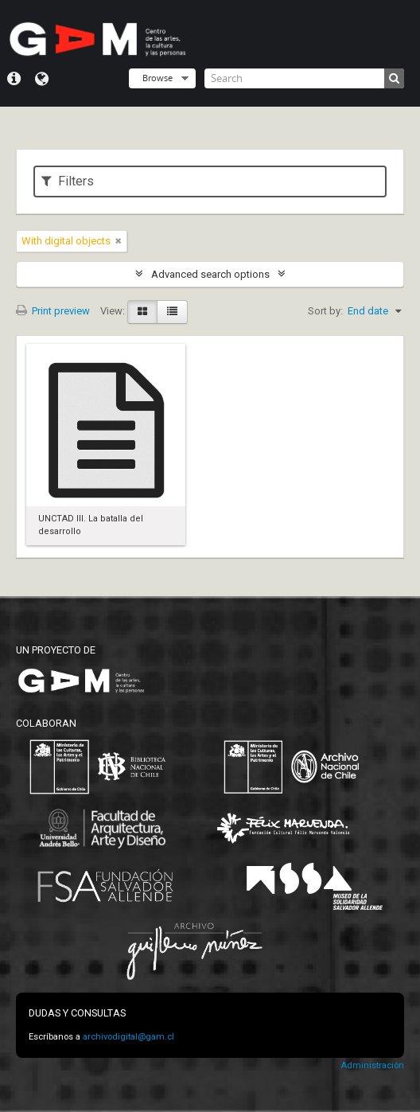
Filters (67, 181)
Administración (372, 1065)
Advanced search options (210, 274)
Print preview (53, 311)
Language (42, 79)
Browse (157, 78)
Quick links (14, 79)
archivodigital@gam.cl (128, 1037)
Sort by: (325, 311)
